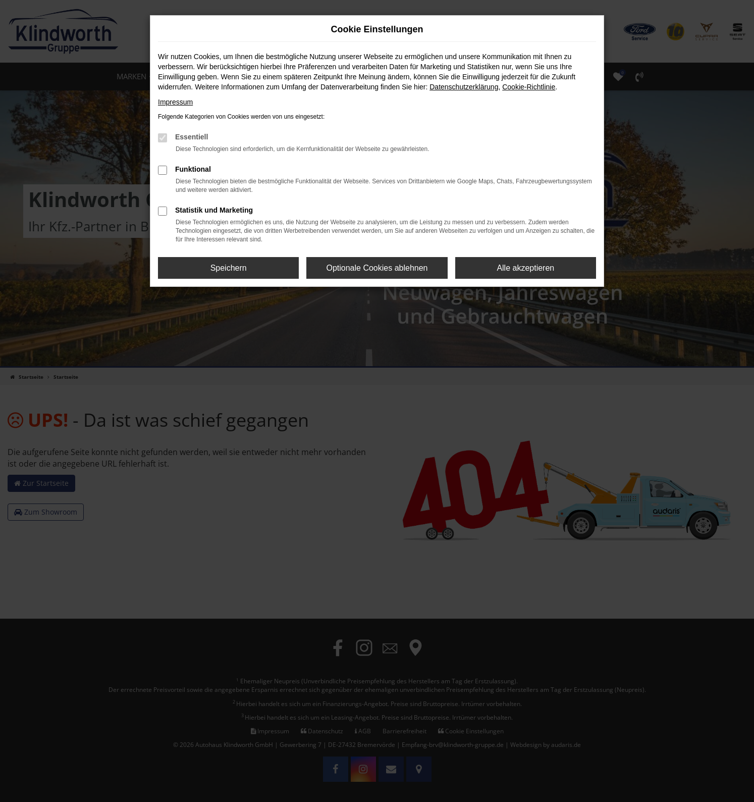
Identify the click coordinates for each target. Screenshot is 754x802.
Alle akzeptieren (525, 268)
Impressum (175, 102)
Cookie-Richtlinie (528, 87)
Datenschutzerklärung (463, 87)
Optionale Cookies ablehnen (376, 268)
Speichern (228, 268)
